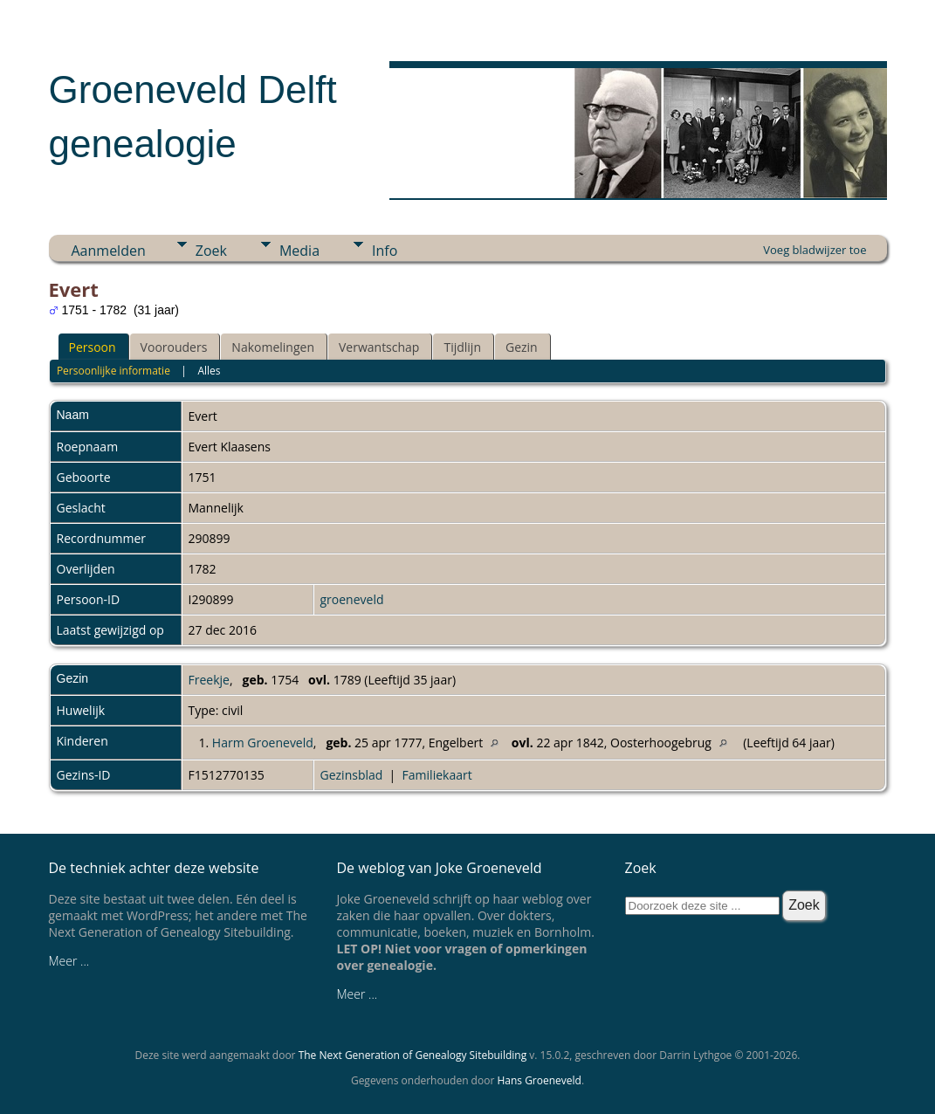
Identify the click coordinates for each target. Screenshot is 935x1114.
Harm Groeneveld (262, 742)
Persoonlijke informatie (113, 370)
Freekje (209, 679)
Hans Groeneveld (539, 1080)
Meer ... (69, 960)
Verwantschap (379, 347)
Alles (208, 370)
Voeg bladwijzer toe (814, 250)
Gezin (521, 347)
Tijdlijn (462, 347)
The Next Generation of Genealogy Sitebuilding (413, 1055)
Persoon (92, 347)
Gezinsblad (351, 775)
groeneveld (352, 599)
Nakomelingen (272, 347)
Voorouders (174, 347)
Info (384, 250)
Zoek (211, 250)
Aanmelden (109, 250)
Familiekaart (437, 775)
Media (299, 250)
